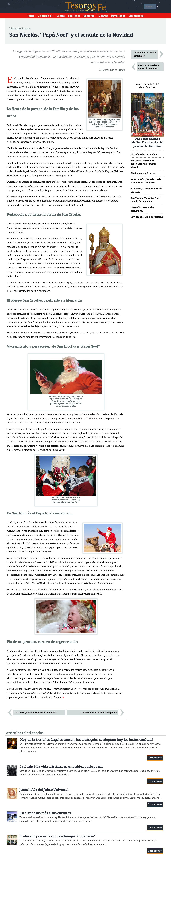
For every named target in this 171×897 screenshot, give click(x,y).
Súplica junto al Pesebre (143, 173)
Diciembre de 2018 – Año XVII (145, 154)
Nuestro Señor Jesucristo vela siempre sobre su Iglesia (146, 181)
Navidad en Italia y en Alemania (147, 217)
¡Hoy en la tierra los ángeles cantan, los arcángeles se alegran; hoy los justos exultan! (86, 739)
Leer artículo (155, 757)
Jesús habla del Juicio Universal (44, 789)
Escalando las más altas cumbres (45, 813)
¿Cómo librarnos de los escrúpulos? (98, 712)
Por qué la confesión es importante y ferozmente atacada (143, 163)
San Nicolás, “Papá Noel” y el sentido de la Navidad (146, 200)
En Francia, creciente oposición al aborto (35, 712)
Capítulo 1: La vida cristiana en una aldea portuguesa (61, 766)
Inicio (31, 15)
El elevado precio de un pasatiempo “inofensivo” (57, 836)
